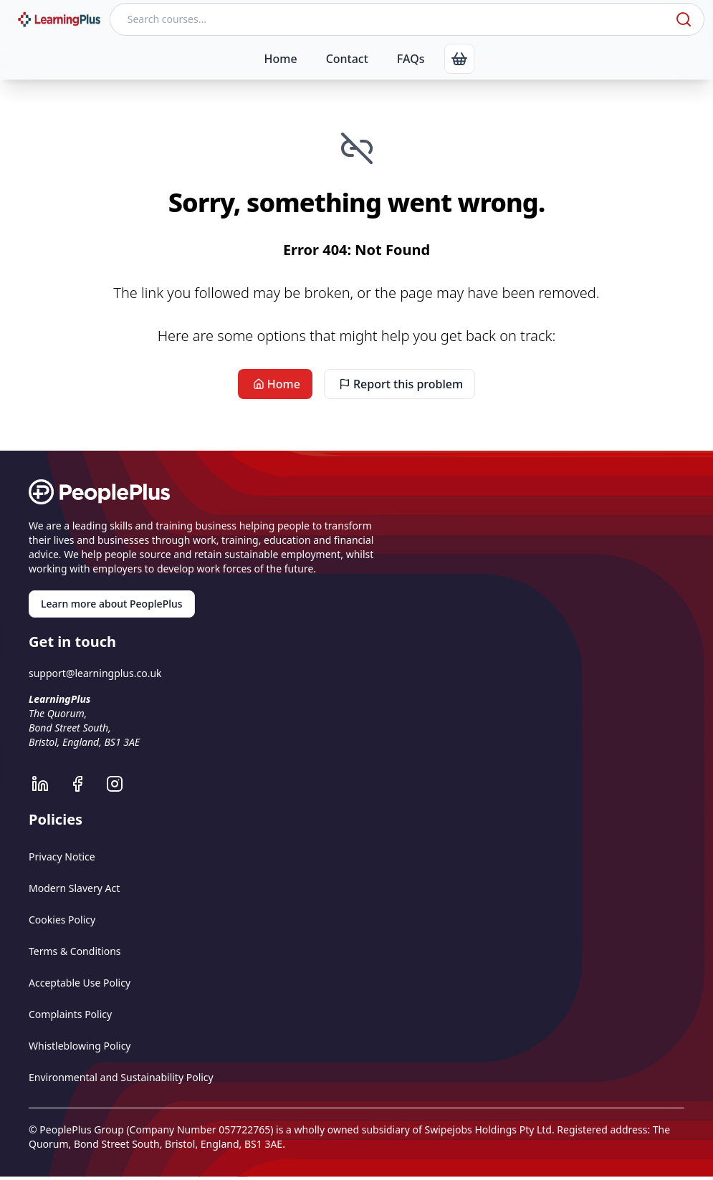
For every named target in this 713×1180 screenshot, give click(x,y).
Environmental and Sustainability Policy (121, 1077)
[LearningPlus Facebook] (84, 783)
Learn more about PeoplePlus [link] (112, 603)
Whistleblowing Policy (80, 1045)
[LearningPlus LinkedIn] (47, 783)
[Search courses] (391, 19)
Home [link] (275, 384)
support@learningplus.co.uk (95, 673)
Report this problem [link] (399, 384)
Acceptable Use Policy (79, 982)
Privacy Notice (62, 856)
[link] (459, 59)
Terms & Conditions (75, 951)
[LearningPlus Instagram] (121, 783)
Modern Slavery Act (74, 888)
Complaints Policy (70, 1014)
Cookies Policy (62, 919)
